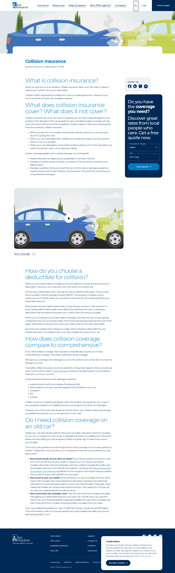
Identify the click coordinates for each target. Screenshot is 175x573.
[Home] (21, 5)
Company (113, 5)
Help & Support (78, 5)
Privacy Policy (55, 562)
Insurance (49, 5)
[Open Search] (136, 6)
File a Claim (55, 541)
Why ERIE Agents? (97, 5)
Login (144, 5)
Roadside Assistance (59, 546)
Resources (62, 5)
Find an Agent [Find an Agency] (163, 5)
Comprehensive (60, 371)
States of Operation (82, 562)
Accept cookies (117, 563)
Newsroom (92, 551)
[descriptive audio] (33, 254)
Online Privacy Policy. (142, 556)
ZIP (131, 154)
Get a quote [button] (142, 167)
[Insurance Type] (143, 147)
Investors (92, 546)
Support (91, 536)
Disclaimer (68, 562)
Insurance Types (137, 144)
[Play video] (68, 218)
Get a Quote (55, 536)
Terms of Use (97, 562)
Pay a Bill (54, 551)
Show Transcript (22, 254)
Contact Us (92, 541)
